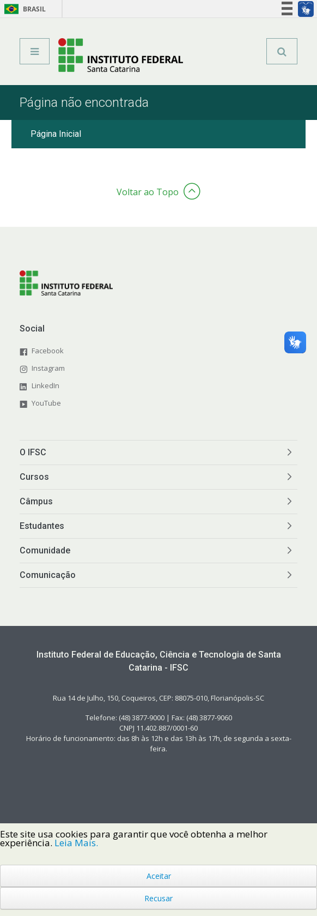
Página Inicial (56, 134)
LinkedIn (45, 385)
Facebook (48, 350)
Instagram (48, 368)
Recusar (158, 898)
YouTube (46, 403)
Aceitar (159, 876)
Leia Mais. (76, 842)
